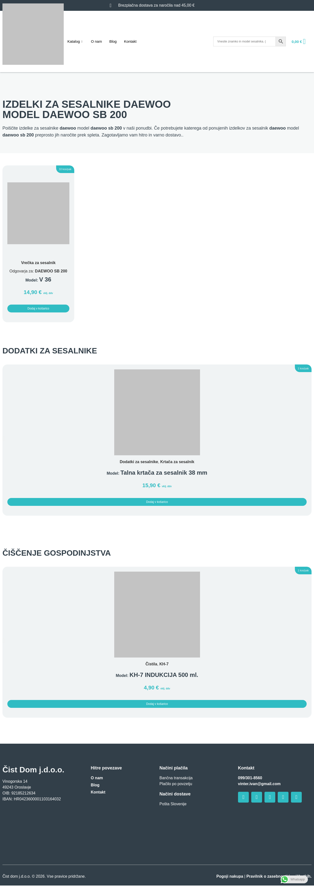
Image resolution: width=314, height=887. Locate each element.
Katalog (75, 41)
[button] (59, 170)
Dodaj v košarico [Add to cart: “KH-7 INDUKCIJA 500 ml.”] (157, 705)
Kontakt (130, 41)
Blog (113, 41)
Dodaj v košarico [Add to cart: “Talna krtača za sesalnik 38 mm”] (157, 503)
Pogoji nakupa (229, 878)
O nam (96, 41)
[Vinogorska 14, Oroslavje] (39, 833)
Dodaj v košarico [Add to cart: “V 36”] (38, 309)
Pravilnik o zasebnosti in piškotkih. (279, 878)
